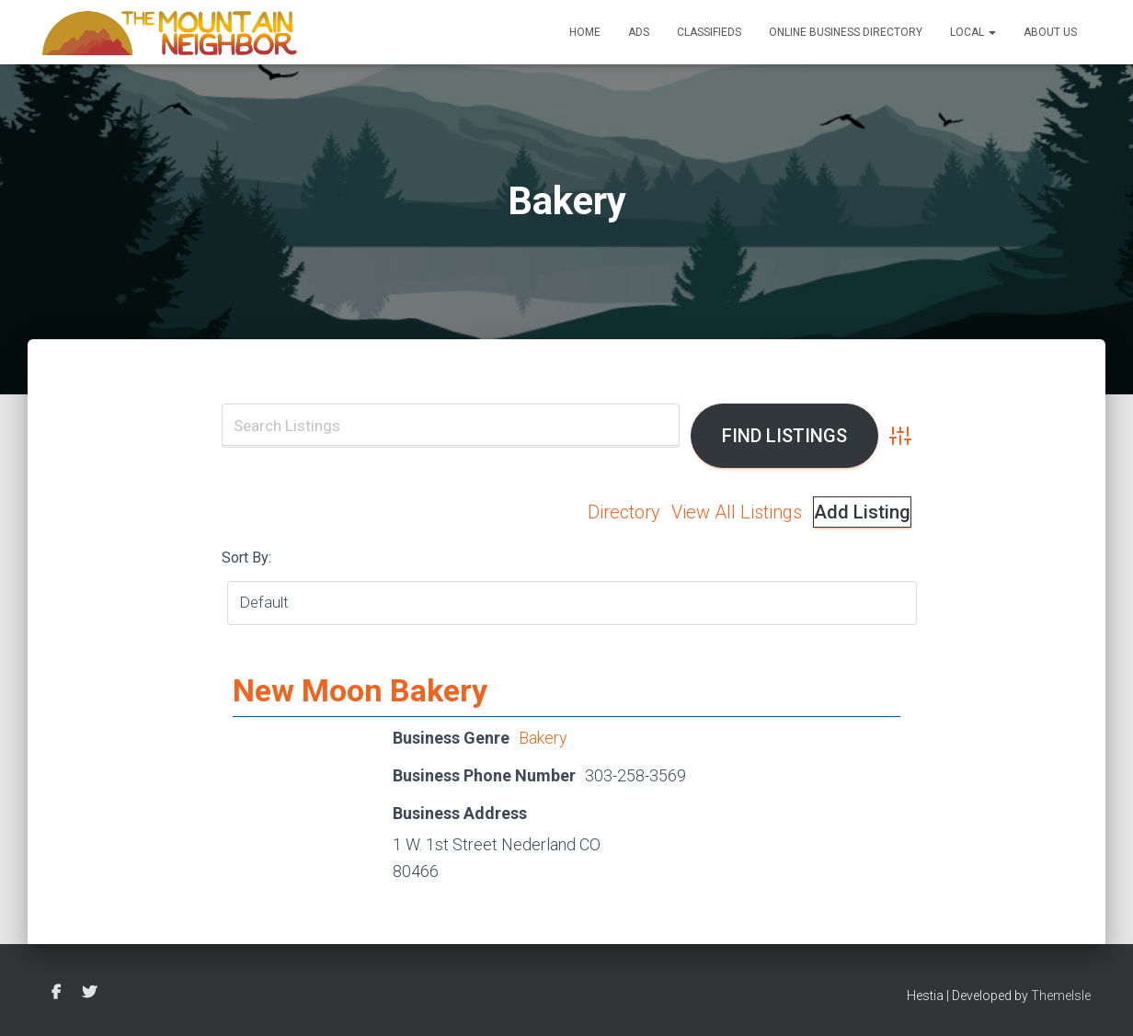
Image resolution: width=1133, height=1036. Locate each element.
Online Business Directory (845, 32)
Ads (638, 32)
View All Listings (736, 512)
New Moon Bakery (360, 690)
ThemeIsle (1061, 995)
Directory (624, 512)
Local (973, 32)
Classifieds (709, 32)
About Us (1050, 32)
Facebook (56, 993)
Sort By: (246, 557)
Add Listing (862, 512)
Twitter (89, 993)
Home (585, 32)
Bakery (543, 737)
